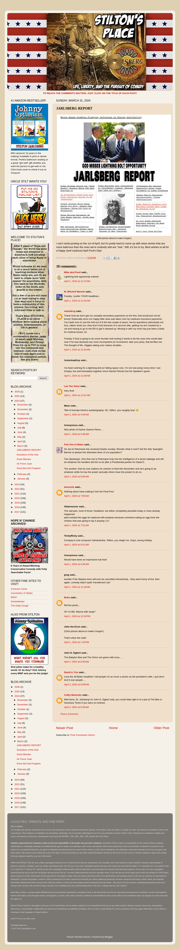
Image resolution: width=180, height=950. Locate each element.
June (20, 432)
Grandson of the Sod (27, 454)
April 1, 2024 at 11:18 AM (77, 587)
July (19, 427)
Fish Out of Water (74, 444)
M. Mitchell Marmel (74, 291)
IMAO (14, 597)
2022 (17, 489)
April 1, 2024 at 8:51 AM (76, 544)
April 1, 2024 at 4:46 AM (76, 414)
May (19, 437)
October (21, 414)
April (20, 441)
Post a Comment (69, 714)
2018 (17, 507)
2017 (17, 512)
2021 (17, 493)
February (22, 474)
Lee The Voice (72, 386)
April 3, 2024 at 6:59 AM (76, 707)
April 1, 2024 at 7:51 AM (76, 525)
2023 (17, 484)
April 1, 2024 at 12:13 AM (77, 281)
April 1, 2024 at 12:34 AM (77, 349)
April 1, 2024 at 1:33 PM (76, 642)
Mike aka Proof (72, 272)
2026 (17, 391)
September (23, 418)
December (23, 404)
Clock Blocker (24, 459)
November (23, 409)
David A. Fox (71, 672)
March (20, 446)
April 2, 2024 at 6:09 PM (76, 684)
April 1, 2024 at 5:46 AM (76, 434)
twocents (69, 487)
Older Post (161, 728)
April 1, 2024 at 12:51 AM (77, 395)
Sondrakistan (18, 601)
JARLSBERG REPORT (29, 450)
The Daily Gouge (19, 605)
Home (113, 728)
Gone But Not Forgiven (29, 468)
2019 (17, 502)
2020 (17, 498)
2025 (17, 396)
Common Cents (19, 589)
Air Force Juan (24, 463)
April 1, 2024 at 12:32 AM (77, 300)
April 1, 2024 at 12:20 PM (77, 616)
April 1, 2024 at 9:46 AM (76, 564)
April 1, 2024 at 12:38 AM (77, 375)
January (21, 478)
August (21, 423)
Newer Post (64, 728)
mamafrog (69, 311)
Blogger (109, 937)
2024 (17, 401)
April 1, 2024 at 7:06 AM (76, 496)
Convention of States (22, 593)
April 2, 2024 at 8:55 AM (76, 661)
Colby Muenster (73, 695)
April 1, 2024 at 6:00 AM (76, 476)
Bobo (67, 597)
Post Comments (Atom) (83, 735)
